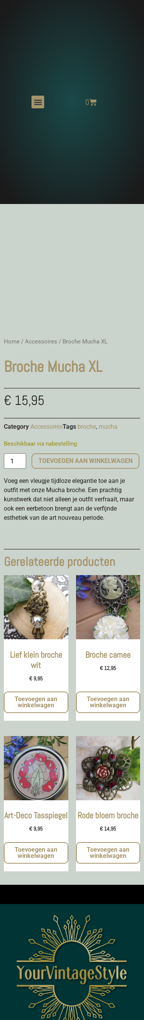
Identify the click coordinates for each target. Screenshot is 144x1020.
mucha (108, 426)
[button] (37, 102)
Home (12, 341)
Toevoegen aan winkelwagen (85, 460)
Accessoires (41, 341)
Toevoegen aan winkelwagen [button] (36, 702)
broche (87, 426)
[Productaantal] (15, 461)
